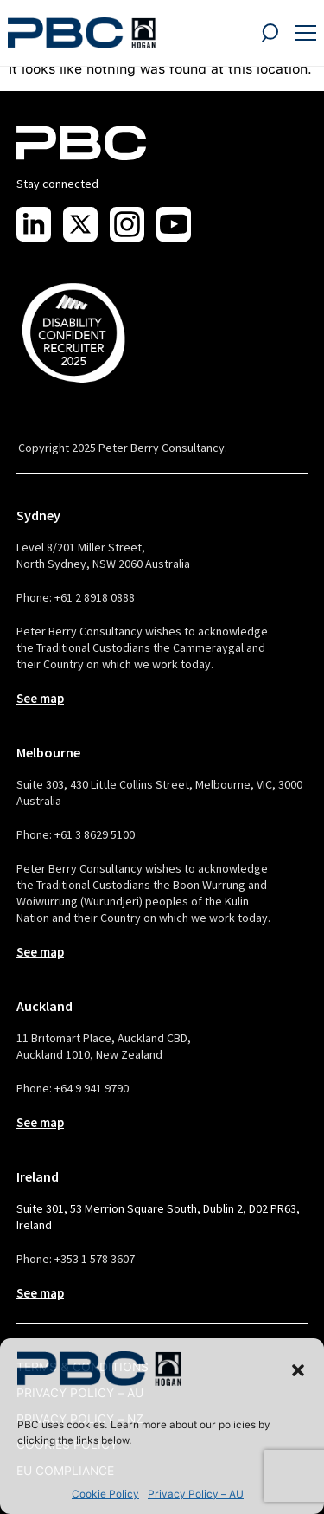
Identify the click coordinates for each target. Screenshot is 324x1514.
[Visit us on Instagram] (127, 224)
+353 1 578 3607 (94, 1258)
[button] (298, 1370)
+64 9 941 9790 (91, 1088)
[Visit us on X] (80, 224)
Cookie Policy (105, 1494)
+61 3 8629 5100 (94, 834)
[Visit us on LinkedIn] (33, 224)
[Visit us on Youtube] (173, 224)
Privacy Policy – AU (196, 1494)
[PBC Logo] (82, 33)
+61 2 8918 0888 (94, 597)
